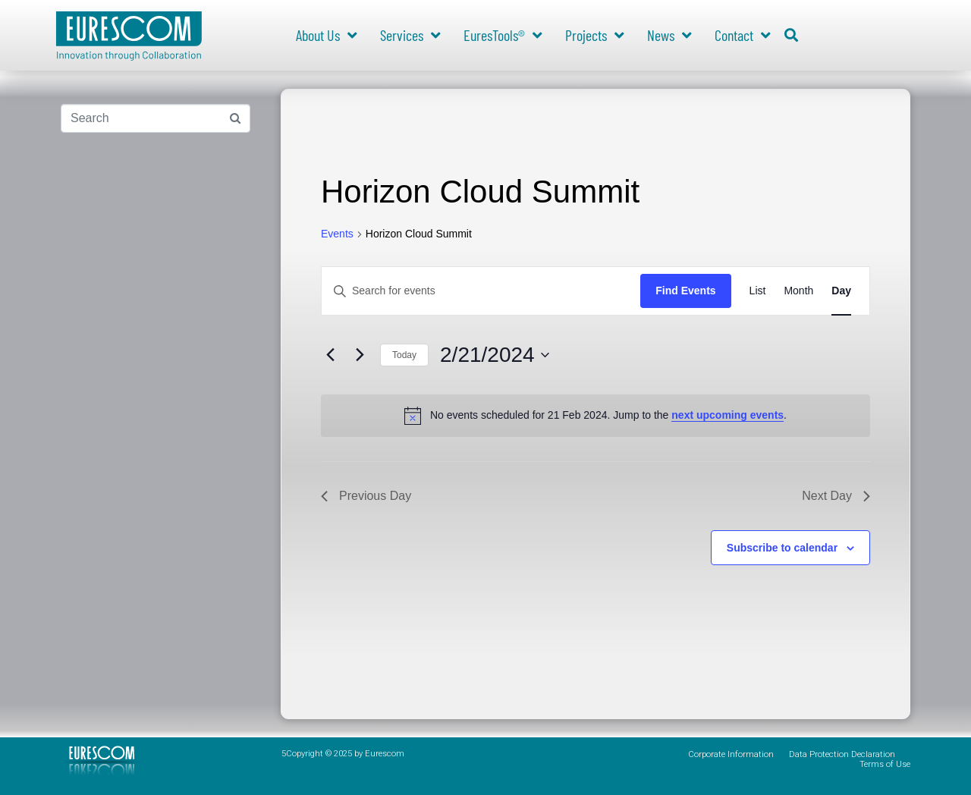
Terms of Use (884, 764)
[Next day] (359, 355)
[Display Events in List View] (757, 291)
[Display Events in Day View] (841, 291)
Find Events (685, 290)
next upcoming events (727, 415)
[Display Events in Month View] (798, 291)
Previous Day (366, 495)
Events (337, 234)
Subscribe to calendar (782, 548)
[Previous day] (330, 355)
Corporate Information (731, 754)
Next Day (836, 495)
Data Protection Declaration (842, 754)
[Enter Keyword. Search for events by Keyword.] (481, 291)
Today (404, 355)
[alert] (595, 415)
